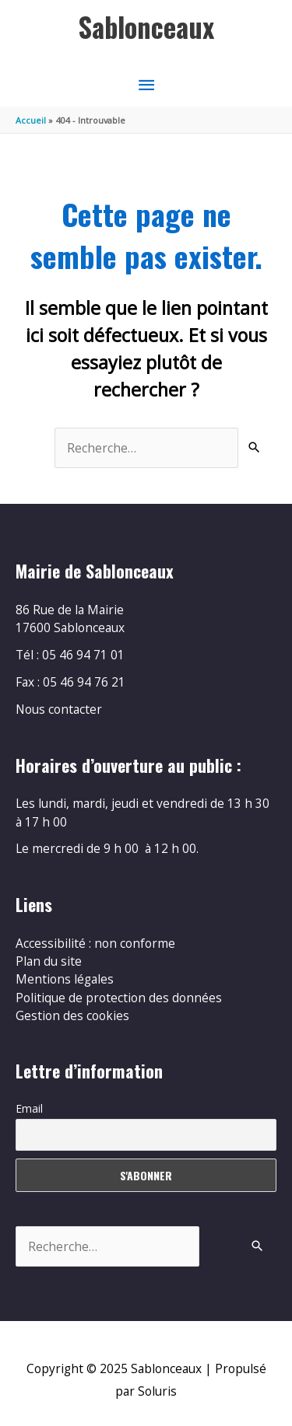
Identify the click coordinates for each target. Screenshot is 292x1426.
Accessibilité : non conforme (95, 943)
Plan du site (49, 961)
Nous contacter (59, 709)
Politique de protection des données (119, 997)
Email (29, 1108)
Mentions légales (65, 978)
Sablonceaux (146, 27)
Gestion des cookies (72, 1015)
